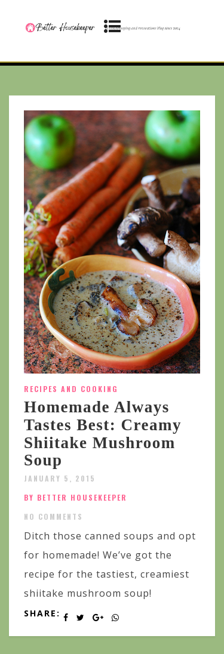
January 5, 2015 (60, 478)
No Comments (53, 516)
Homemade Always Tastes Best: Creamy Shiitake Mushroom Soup (103, 433)
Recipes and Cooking (71, 389)
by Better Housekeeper (75, 497)
